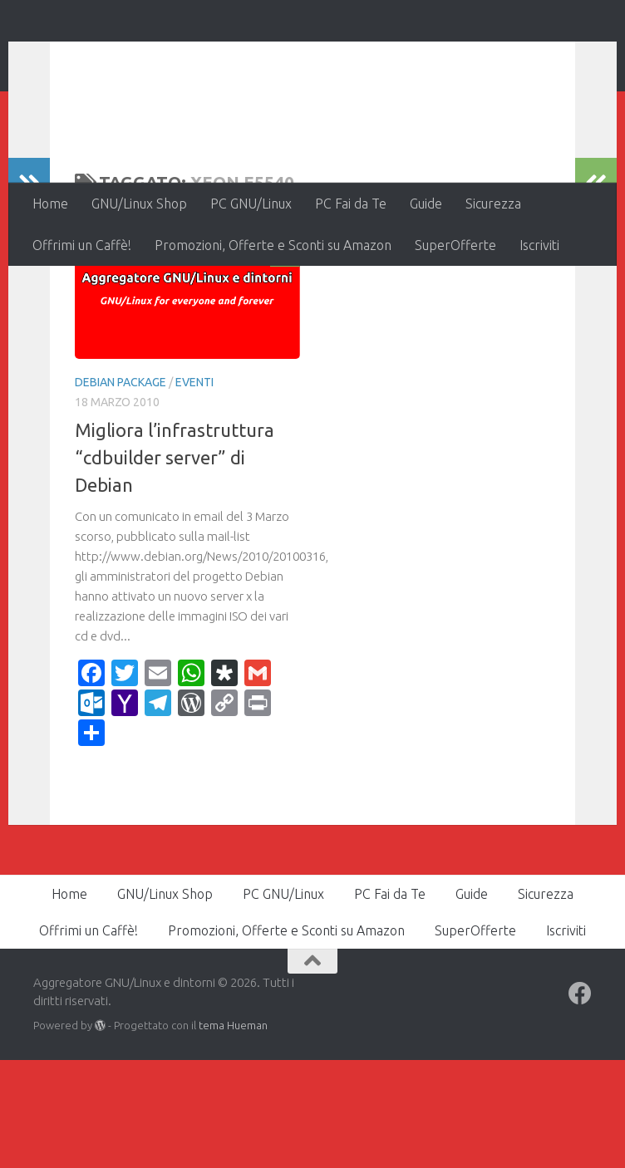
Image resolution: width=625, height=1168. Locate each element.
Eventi (194, 490)
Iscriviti (539, 245)
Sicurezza (493, 203)
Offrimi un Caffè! (81, 245)
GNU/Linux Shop (139, 203)
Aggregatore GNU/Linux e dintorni (310, 57)
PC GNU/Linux (251, 203)
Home (50, 203)
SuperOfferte (455, 245)
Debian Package (120, 490)
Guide (426, 203)
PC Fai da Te (350, 203)
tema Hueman (233, 1133)
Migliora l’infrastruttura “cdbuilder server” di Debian (174, 565)
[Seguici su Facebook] (580, 1101)
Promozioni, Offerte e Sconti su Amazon (273, 245)
